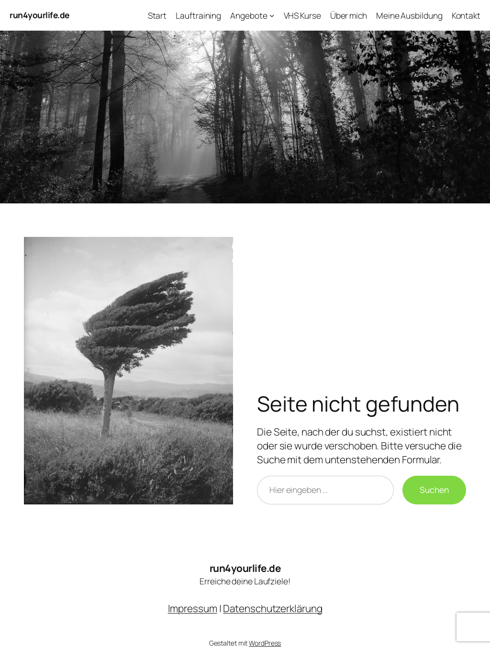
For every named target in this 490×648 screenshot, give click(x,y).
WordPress (265, 643)
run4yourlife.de (39, 15)
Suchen (434, 489)
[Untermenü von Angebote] (271, 15)
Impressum (192, 608)
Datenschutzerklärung (272, 608)
